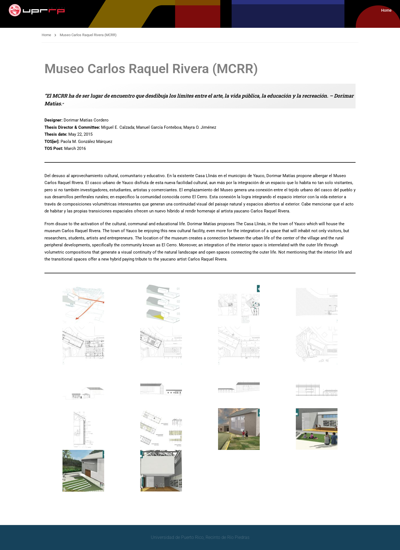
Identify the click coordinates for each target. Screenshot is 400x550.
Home (386, 10)
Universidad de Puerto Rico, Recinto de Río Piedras (200, 537)
